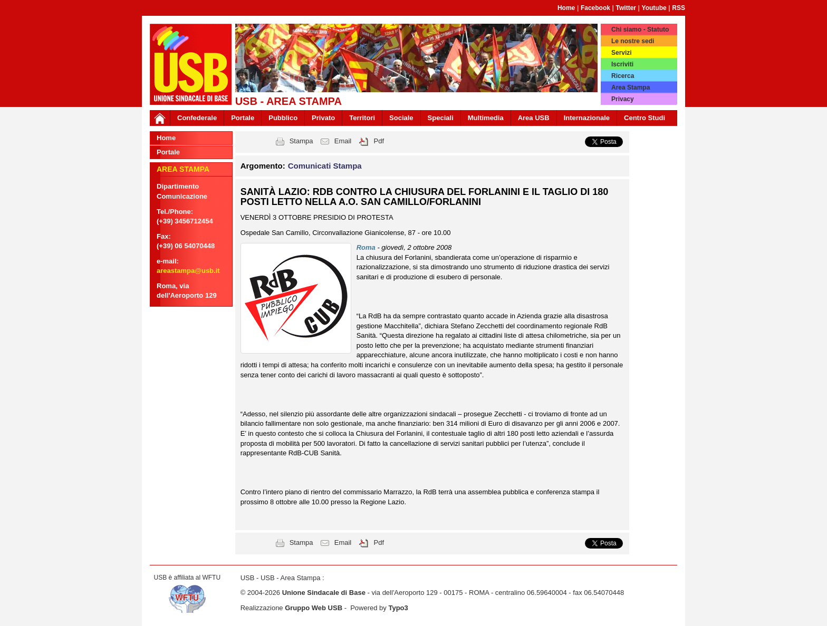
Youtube (654, 8)
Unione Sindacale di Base (324, 592)
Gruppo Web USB (313, 608)
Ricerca (622, 76)
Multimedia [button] (486, 118)
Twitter (626, 8)
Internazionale (587, 118)
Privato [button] (323, 118)
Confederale (197, 118)
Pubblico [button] (282, 118)
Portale (242, 118)
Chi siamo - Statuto (640, 29)
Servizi (621, 52)
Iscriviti (622, 64)
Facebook (595, 8)
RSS (678, 8)
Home (566, 8)
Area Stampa (630, 87)
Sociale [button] (401, 118)
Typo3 (398, 608)
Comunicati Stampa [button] (325, 165)
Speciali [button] (441, 118)
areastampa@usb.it (188, 271)
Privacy (622, 99)
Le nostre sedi (632, 41)
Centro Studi (644, 118)
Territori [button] (362, 118)
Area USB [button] (534, 118)
